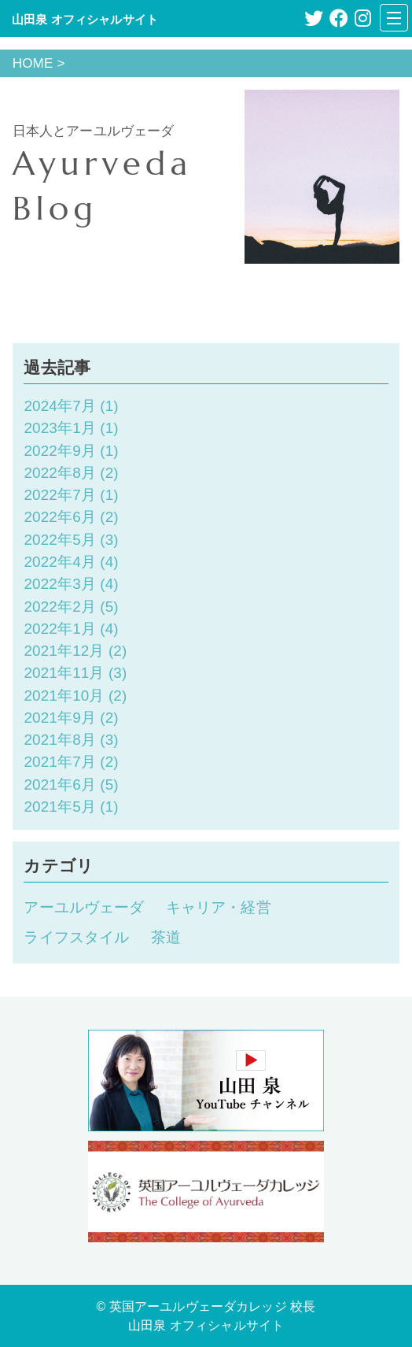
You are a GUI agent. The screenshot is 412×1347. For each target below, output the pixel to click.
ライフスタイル (76, 937)
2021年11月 (64, 672)
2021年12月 (64, 650)
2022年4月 (59, 561)
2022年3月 (59, 583)
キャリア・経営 (218, 907)
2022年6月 (59, 517)
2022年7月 (59, 495)
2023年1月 (59, 428)
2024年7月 (59, 406)
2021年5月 (59, 806)
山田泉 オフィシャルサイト (85, 19)
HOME (33, 63)
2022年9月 (59, 450)
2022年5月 (59, 539)
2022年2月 (59, 606)
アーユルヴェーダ (84, 907)
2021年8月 (59, 739)
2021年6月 (59, 784)
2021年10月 (64, 695)
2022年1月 (59, 628)
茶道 (166, 937)
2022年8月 (59, 472)
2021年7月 (59, 761)
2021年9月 (59, 717)
